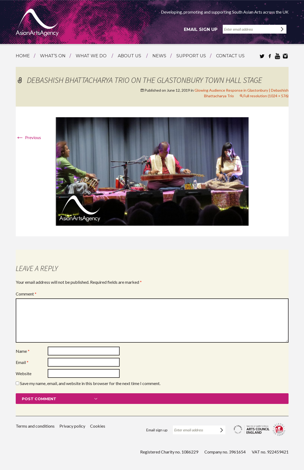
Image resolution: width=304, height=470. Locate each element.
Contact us (230, 55)
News (159, 55)
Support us (191, 55)
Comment (26, 293)
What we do (91, 55)
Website (23, 373)
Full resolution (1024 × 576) (266, 96)
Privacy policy (72, 425)
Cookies (97, 425)
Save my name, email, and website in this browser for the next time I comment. (90, 383)
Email (22, 362)
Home (23, 55)
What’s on (53, 55)
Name (23, 351)
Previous (28, 137)
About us (129, 55)
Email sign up (200, 29)
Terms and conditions (35, 425)
